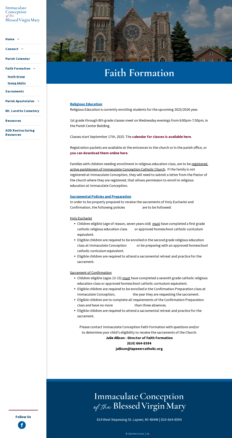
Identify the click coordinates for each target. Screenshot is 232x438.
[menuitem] (23, 39)
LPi (151, 433)
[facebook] (22, 425)
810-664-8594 (171, 419)
